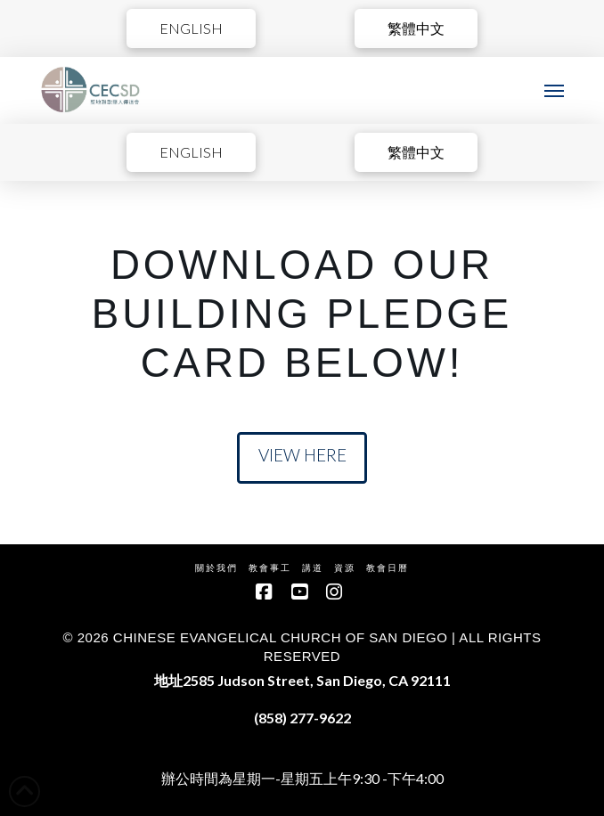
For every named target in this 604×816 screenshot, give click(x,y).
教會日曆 (387, 567)
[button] (554, 90)
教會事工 (270, 567)
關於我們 (216, 567)
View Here (302, 455)
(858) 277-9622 (302, 717)
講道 (312, 567)
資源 (344, 567)
